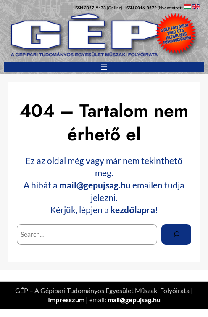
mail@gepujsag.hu (95, 185)
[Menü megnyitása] (104, 67)
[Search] (176, 234)
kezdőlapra (133, 209)
